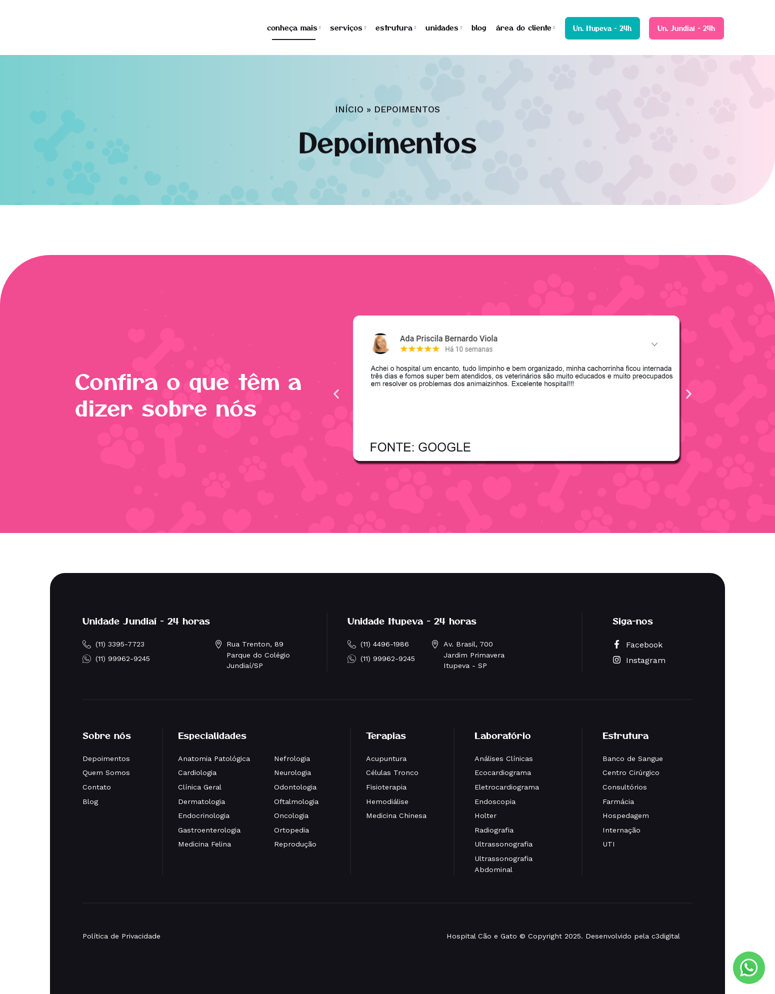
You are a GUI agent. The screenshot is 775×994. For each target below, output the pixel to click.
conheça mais (292, 27)
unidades (442, 27)
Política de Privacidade (121, 936)
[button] (336, 394)
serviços (346, 27)
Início (349, 87)
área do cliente (524, 27)
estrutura (394, 27)
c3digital (666, 936)
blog (479, 27)
